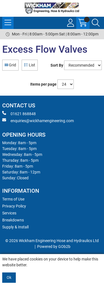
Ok (9, 277)
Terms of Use (13, 199)
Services (9, 213)
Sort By (56, 65)
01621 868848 (19, 113)
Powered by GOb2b (53, 246)
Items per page (43, 84)
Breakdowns (13, 220)
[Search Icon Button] (96, 23)
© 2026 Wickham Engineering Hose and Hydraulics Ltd (52, 240)
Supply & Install (15, 227)
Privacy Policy (14, 206)
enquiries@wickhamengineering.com (38, 120)
